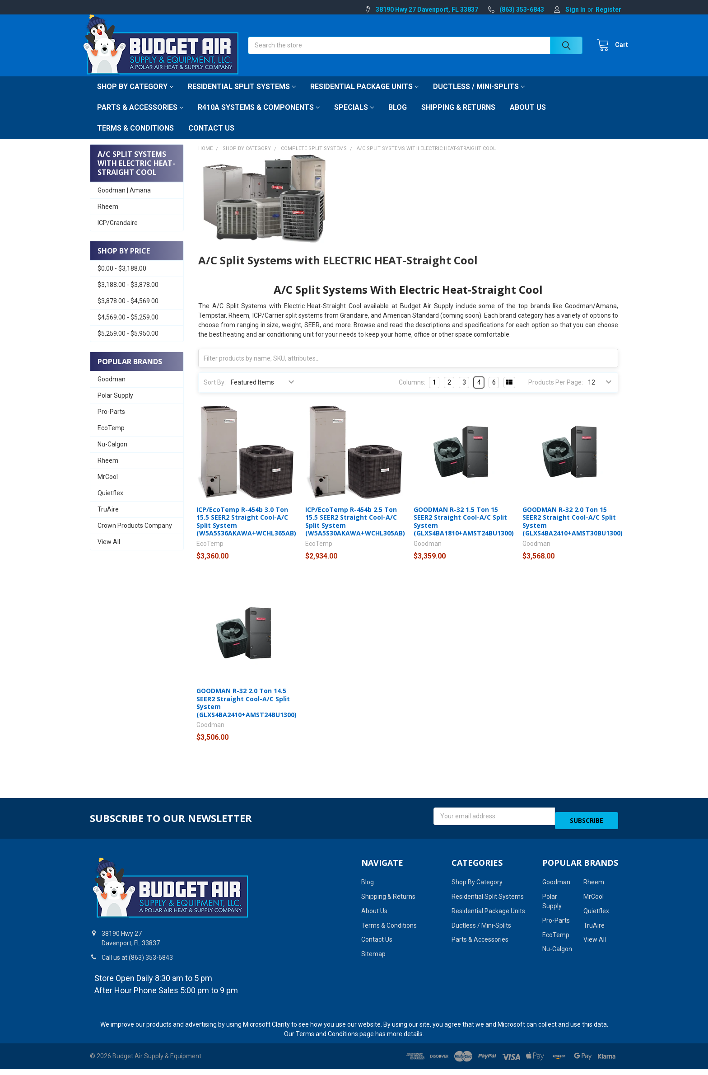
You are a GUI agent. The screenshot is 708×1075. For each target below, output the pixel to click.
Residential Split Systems (242, 96)
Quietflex (110, 503)
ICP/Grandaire (118, 232)
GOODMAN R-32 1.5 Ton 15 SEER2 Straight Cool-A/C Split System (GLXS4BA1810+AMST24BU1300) (464, 531)
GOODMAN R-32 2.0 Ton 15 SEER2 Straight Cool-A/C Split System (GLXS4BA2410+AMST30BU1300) (572, 531)
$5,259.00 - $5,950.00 (128, 343)
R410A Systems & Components (259, 117)
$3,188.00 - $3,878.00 (128, 294)
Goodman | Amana (124, 200)
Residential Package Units (364, 96)
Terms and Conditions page (335, 1039)
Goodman (112, 389)
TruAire (108, 519)
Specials (354, 117)
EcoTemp (111, 437)
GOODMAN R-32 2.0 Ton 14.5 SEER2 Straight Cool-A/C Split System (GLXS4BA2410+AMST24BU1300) (246, 712)
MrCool (108, 486)
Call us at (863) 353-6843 (137, 963)
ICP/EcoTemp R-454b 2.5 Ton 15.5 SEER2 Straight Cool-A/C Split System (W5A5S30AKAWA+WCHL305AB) (355, 531)
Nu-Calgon (112, 454)
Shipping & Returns (458, 117)
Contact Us (211, 138)
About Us (528, 117)
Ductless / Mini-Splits (479, 96)
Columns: (412, 392)
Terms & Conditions (135, 138)
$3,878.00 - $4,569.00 (128, 311)
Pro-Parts (111, 421)
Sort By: (215, 392)
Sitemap (373, 959)
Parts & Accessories (140, 117)
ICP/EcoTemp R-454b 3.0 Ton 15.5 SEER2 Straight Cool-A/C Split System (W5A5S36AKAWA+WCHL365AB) (246, 531)
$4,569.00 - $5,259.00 (128, 327)
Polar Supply (115, 405)
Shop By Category (135, 96)
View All (109, 551)
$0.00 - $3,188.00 (122, 278)
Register (608, 9)
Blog (397, 117)
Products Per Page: (555, 392)
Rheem (108, 216)
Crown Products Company (135, 535)
